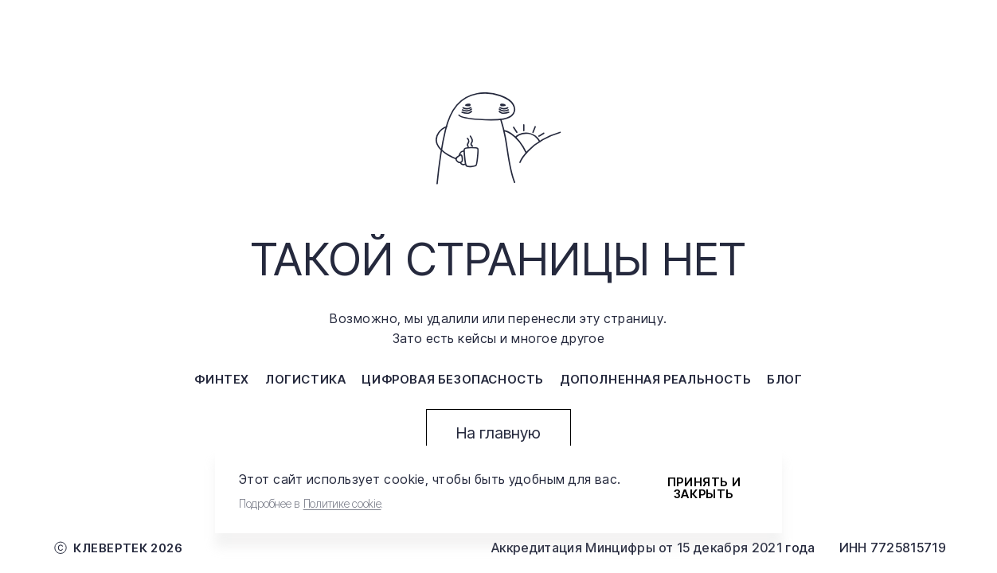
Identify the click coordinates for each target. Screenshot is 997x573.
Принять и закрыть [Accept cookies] (704, 488)
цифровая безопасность (453, 379)
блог (784, 379)
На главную (498, 432)
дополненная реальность (655, 379)
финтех (221, 379)
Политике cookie (342, 503)
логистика (305, 379)
